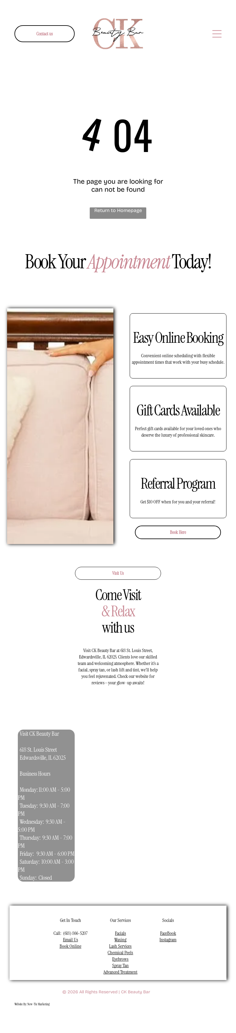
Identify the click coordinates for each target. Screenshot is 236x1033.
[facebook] (70, 1020)
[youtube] (99, 1020)
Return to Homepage (118, 210)
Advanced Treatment (120, 972)
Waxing (120, 939)
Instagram (167, 939)
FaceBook (168, 933)
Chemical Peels (120, 952)
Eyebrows (120, 959)
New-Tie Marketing (38, 1004)
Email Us (70, 939)
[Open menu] (217, 33)
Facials (120, 933)
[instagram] (85, 1020)
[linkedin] (114, 1020)
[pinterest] (128, 1020)
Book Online (70, 946)
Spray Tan (120, 965)
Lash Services (120, 946)
